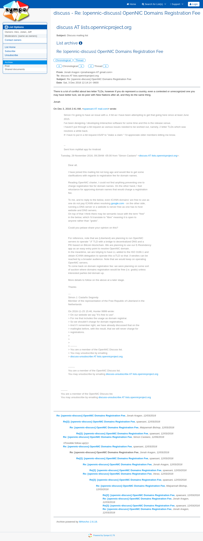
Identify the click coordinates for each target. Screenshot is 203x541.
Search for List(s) (152, 4)
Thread (79, 60)
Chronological (63, 60)
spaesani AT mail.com (96, 108)
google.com (117, 203)
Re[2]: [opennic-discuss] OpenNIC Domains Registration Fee (99, 421)
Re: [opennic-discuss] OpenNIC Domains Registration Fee (90, 415)
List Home (10, 47)
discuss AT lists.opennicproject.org (158, 155)
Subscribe (10, 51)
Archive (9, 62)
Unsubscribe (11, 55)
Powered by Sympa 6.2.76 (104, 535)
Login (194, 4)
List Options (14, 27)
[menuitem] (131, 4)
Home (131, 4)
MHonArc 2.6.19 (88, 521)
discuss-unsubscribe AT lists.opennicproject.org (96, 356)
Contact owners (13, 40)
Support (175, 4)
